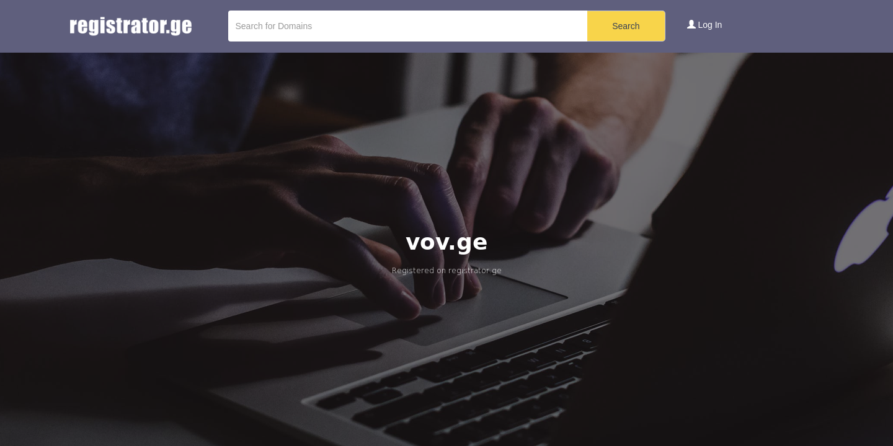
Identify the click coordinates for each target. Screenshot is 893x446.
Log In (704, 25)
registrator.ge (475, 270)
